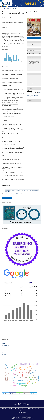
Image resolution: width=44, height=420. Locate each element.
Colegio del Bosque (20, 408)
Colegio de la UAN (29, 408)
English (3, 341)
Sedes (30, 410)
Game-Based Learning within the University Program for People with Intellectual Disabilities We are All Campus (22, 189)
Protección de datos (12, 408)
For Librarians (4, 356)
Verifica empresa (14, 410)
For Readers (4, 352)
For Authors (4, 354)
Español (3, 343)
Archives (7, 8)
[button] (5, 393)
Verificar (40, 408)
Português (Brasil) (5, 345)
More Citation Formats (33, 69)
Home (3, 8)
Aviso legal (4, 408)
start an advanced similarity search (14, 193)
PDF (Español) (32, 38)
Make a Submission (7, 198)
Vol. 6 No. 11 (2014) (13, 8)
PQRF (36, 408)
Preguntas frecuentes (23, 410)
